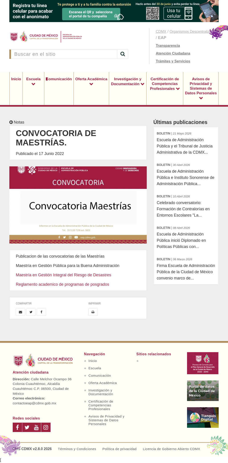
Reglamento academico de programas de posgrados (62, 284)
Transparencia (168, 46)
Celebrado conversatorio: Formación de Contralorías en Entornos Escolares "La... (186, 205)
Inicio (16, 79)
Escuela (33, 79)
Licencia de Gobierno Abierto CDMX (171, 449)
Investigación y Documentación (126, 81)
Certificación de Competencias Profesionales (164, 84)
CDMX (161, 31)
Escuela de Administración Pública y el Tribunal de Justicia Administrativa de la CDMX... (186, 142)
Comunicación (59, 79)
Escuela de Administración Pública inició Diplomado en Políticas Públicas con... (186, 237)
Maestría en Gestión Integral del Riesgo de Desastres (63, 275)
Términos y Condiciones (77, 449)
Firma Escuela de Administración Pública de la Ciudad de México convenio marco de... (186, 268)
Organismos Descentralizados (193, 31)
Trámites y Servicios (173, 61)
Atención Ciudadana (173, 53)
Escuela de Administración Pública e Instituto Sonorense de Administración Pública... (186, 174)
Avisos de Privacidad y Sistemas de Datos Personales (201, 86)
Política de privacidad (119, 449)
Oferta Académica (91, 79)
